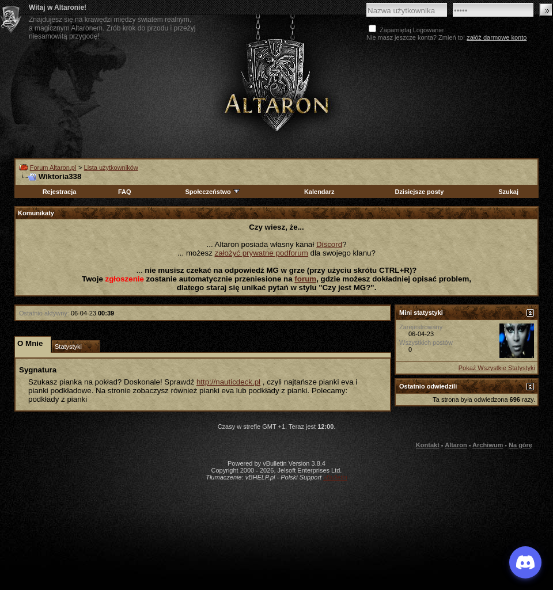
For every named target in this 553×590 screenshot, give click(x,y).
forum (305, 279)
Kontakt (428, 444)
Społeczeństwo (212, 191)
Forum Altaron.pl (53, 167)
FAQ (124, 191)
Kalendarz (319, 191)
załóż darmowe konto (497, 37)
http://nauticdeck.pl (228, 382)
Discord (329, 244)
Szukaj (508, 191)
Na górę (520, 444)
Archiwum (487, 444)
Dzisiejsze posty (419, 191)
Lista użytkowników (111, 167)
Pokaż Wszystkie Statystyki (497, 367)
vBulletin (335, 477)
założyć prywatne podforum (261, 253)
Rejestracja (60, 191)
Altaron (456, 444)
